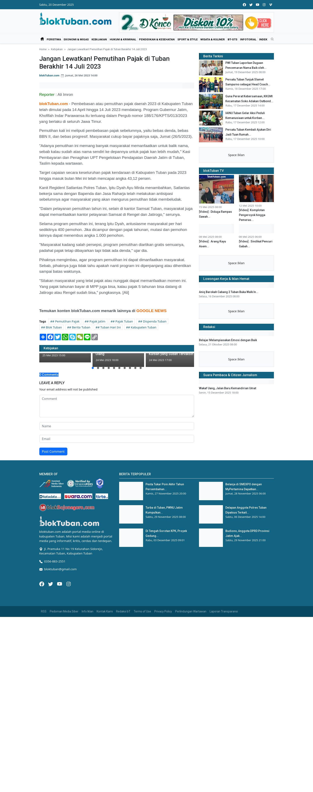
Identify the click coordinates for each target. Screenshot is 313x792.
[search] (271, 39)
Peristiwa (54, 39)
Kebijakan (99, 39)
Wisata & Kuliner (212, 39)
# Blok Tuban (52, 327)
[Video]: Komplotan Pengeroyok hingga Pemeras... (252, 215)
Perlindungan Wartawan (190, 611)
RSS (43, 611)
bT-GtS (232, 39)
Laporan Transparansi (224, 611)
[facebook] (244, 4)
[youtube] (257, 4)
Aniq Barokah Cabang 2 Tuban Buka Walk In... (228, 292)
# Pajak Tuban (123, 321)
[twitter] (251, 4)
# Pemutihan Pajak (65, 321)
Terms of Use (142, 611)
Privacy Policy (163, 611)
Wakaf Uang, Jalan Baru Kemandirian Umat (227, 388)
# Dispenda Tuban (153, 321)
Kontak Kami (105, 611)
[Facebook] (42, 584)
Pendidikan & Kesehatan (157, 39)
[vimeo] (270, 4)
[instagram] (264, 4)
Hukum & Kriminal (123, 39)
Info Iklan (87, 611)
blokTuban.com (49, 75)
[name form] (116, 426)
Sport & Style (187, 39)
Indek (263, 39)
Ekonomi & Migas (76, 39)
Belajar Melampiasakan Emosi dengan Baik (228, 340)
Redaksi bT (123, 611)
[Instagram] (68, 584)
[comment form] (116, 406)
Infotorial (248, 39)
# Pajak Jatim (96, 321)
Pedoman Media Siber (64, 611)
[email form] (116, 439)
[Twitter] (51, 584)
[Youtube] (60, 584)
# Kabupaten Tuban (142, 327)
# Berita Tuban (79, 327)
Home (42, 49)
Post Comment (53, 451)
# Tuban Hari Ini (109, 327)
